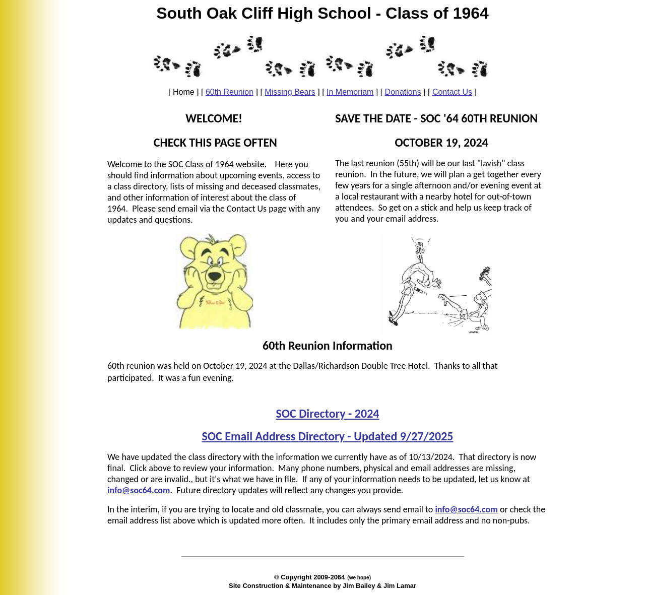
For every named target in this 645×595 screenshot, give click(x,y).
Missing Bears (290, 92)
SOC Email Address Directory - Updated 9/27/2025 (327, 436)
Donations (403, 92)
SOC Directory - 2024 (327, 413)
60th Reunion (229, 92)
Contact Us (452, 92)
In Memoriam (350, 92)
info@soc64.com (466, 509)
